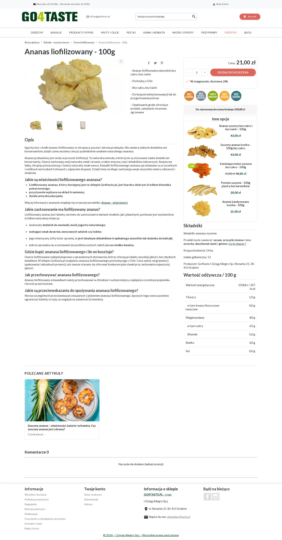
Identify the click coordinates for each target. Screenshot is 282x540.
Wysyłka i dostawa (35, 494)
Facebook (207, 496)
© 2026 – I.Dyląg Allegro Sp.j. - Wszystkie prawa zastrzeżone (141, 535)
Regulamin (31, 504)
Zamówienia (91, 499)
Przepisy (231, 32)
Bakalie (56, 32)
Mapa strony (32, 528)
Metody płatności (35, 509)
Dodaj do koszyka (233, 72)
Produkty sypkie (81, 32)
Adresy (88, 504)
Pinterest (161, 62)
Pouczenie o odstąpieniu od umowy (45, 518)
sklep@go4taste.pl (98, 16)
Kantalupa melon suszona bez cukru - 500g (236, 165)
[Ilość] (196, 72)
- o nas (158, 494)
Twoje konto (94, 489)
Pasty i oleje (110, 32)
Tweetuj (155, 62)
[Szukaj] (166, 16)
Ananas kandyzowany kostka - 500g (235, 203)
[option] (76, 85)
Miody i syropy (183, 32)
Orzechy (37, 32)
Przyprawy (209, 32)
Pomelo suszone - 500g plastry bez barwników (235, 184)
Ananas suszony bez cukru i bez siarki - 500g (235, 127)
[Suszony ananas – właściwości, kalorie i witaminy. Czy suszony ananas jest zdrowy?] (62, 409)
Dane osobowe (93, 494)
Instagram (215, 496)
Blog (247, 32)
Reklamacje (31, 513)
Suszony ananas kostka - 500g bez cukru (236, 146)
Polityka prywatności (37, 499)
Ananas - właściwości (114, 202)
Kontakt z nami (33, 523)
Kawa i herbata (154, 32)
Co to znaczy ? (237, 243)
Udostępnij (148, 62)
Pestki (131, 32)
